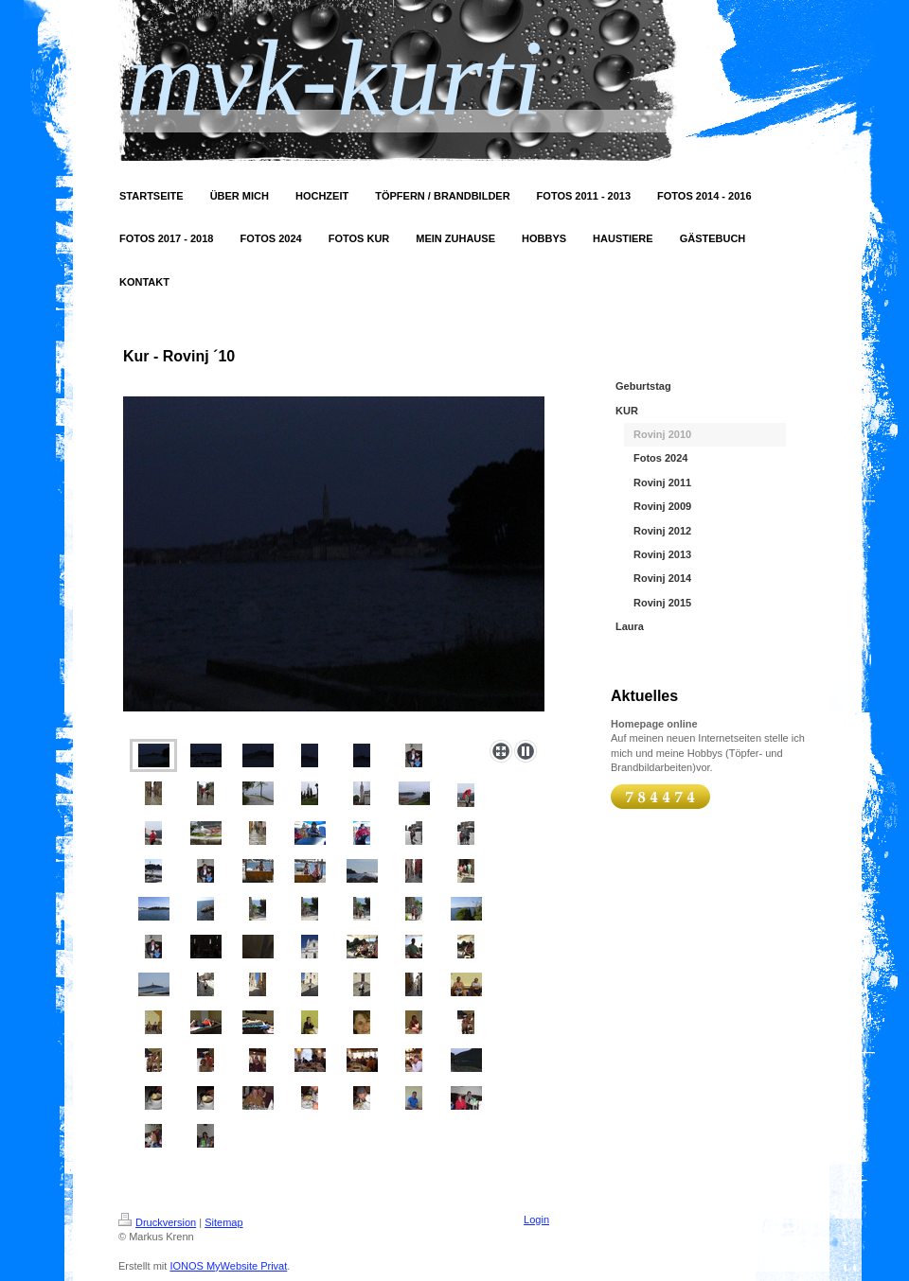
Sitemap (223, 1222)
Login (536, 1219)
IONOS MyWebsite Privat (228, 1266)
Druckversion (157, 1222)
